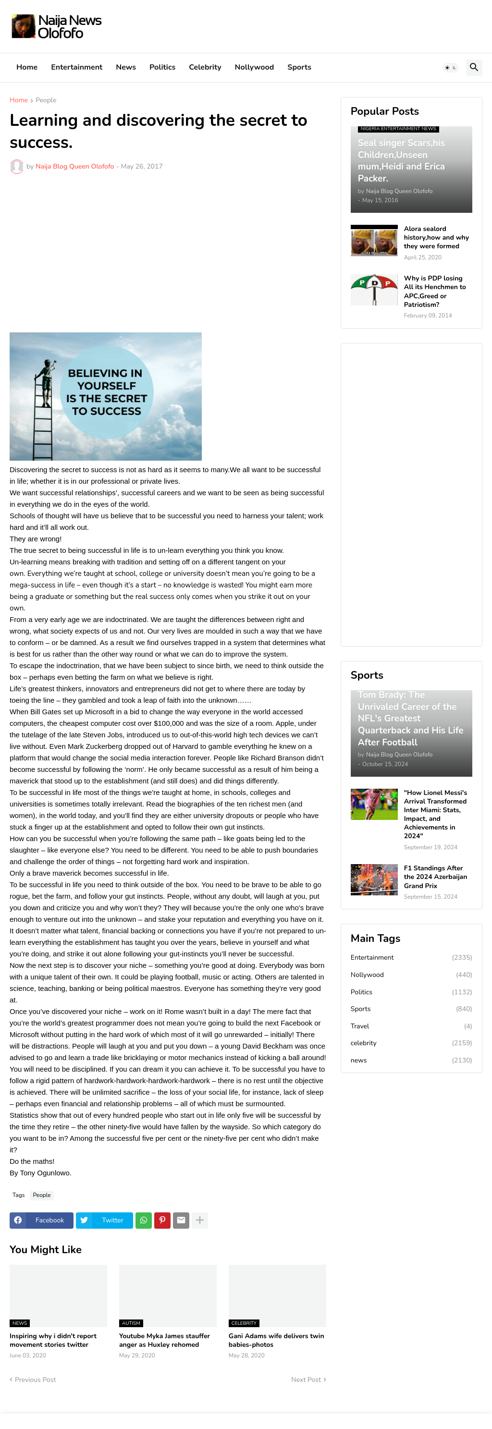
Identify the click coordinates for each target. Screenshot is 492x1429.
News (126, 67)
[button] (451, 68)
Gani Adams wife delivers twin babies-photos (276, 1340)
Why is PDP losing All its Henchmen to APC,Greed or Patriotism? (435, 291)
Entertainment (76, 67)
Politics (162, 67)
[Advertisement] (168, 253)
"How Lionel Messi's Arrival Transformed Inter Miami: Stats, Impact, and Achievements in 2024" (435, 815)
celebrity (411, 1043)
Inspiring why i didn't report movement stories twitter (53, 1340)
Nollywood (254, 67)
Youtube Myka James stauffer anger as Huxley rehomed (164, 1340)
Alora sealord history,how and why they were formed (436, 238)
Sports (299, 67)
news (411, 1060)
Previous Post (35, 1379)
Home (26, 67)
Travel (411, 1026)
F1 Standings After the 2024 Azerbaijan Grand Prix (435, 877)
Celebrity (205, 67)
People (46, 101)
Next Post (306, 1379)
